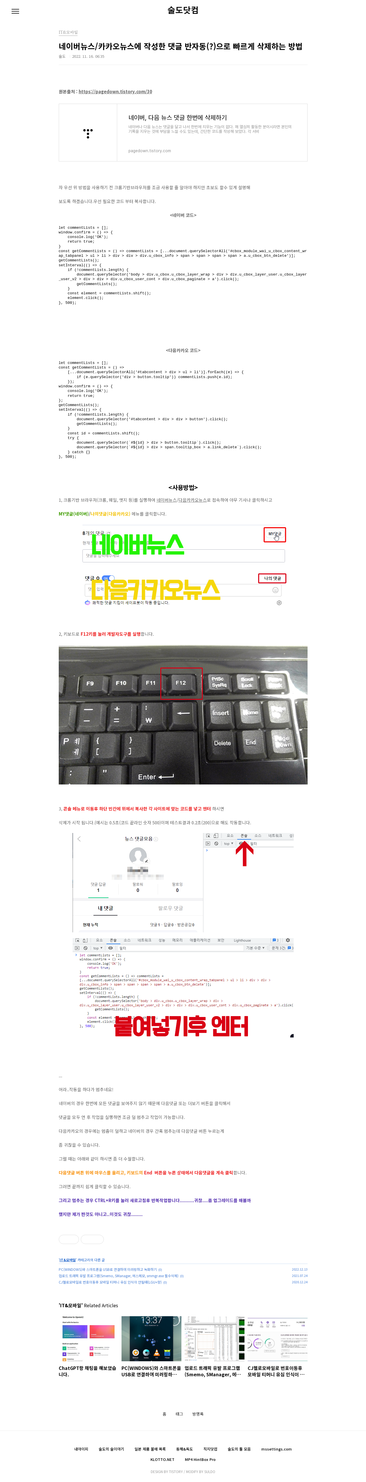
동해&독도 (184, 1449)
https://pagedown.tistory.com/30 (115, 91)
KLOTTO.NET (162, 1459)
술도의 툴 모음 (239, 1449)
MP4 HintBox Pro (200, 1459)
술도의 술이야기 (111, 1449)
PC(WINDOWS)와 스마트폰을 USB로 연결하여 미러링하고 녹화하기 (108, 1269)
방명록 (198, 1414)
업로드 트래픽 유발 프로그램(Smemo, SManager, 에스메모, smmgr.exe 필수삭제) (119, 1275)
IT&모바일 (68, 1259)
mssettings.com (276, 1449)
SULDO (209, 1471)
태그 (179, 1414)
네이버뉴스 (167, 500)
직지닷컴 (210, 1449)
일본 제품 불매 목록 (150, 1449)
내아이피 (81, 1449)
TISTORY (176, 1471)
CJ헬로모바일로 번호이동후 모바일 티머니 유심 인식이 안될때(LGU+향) (110, 1282)
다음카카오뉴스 (193, 500)
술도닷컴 (183, 10)
